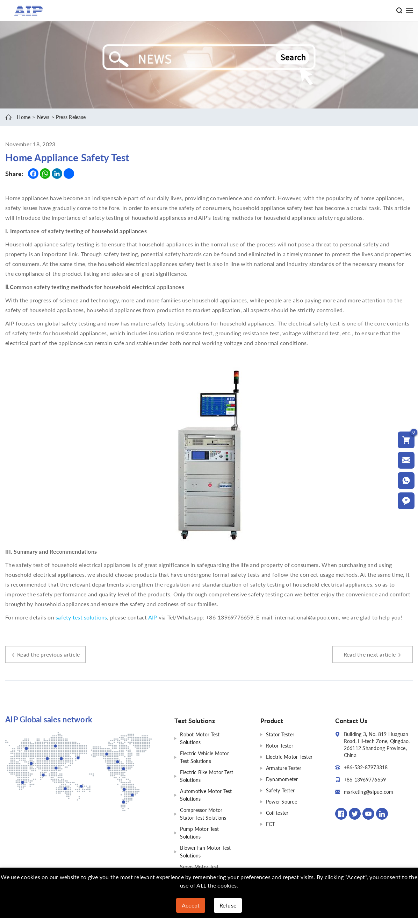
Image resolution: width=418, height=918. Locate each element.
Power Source (281, 802)
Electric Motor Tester (289, 757)
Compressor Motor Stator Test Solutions (203, 814)
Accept (191, 905)
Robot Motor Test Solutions (199, 738)
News (43, 117)
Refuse (228, 905)
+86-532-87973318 (366, 767)
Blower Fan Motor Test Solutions (205, 852)
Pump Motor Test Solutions (199, 833)
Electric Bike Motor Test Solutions (206, 776)
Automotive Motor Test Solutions (206, 795)
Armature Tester (284, 768)
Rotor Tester (279, 746)
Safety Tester (280, 790)
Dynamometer (282, 779)
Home (23, 117)
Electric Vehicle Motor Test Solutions (204, 757)
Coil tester (277, 813)
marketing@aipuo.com (369, 792)
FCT (270, 824)
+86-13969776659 (365, 780)
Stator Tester (280, 734)
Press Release (71, 117)
